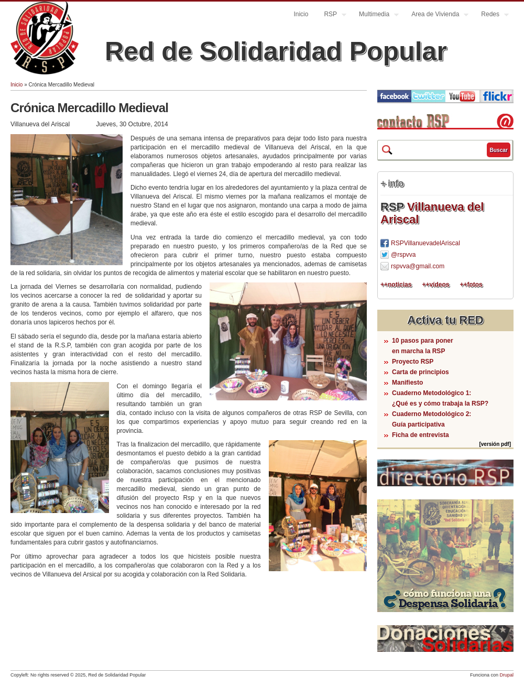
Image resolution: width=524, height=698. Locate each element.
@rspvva (403, 254)
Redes (491, 15)
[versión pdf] (495, 444)
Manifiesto (407, 382)
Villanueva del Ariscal (432, 213)
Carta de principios (420, 372)
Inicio (300, 14)
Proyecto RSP (412, 361)
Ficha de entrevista (420, 435)
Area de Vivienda (435, 15)
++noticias (395, 284)
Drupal (506, 675)
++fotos (471, 284)
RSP (331, 15)
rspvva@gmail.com (417, 266)
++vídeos (435, 284)
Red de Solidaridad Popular (276, 51)
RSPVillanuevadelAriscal (425, 243)
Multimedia (375, 15)
